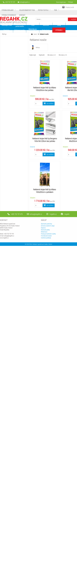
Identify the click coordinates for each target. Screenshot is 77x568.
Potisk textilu (43, 10)
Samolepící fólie (7, 25)
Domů (35, 34)
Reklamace (44, 232)
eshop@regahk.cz (25, 2)
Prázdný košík (68, 7)
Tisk (55, 10)
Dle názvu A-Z (52, 55)
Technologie (46, 30)
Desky (59, 25)
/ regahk (65, 214)
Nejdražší (41, 55)
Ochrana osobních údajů (47, 226)
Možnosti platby (45, 230)
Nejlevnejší (32, 55)
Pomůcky (6, 30)
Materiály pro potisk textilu (20, 25)
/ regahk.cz (51, 214)
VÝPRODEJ (58, 30)
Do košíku (49, 103)
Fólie (32, 25)
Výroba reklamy (8, 10)
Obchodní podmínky (46, 224)
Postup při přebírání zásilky (48, 234)
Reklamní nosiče (19, 30)
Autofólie (46, 25)
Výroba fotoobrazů (9, 15)
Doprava (43, 228)
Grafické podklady (46, 238)
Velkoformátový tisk (27, 10)
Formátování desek (46, 236)
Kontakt (22, 15)
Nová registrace (61, 2)
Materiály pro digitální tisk (33, 30)
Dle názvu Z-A (63, 55)
